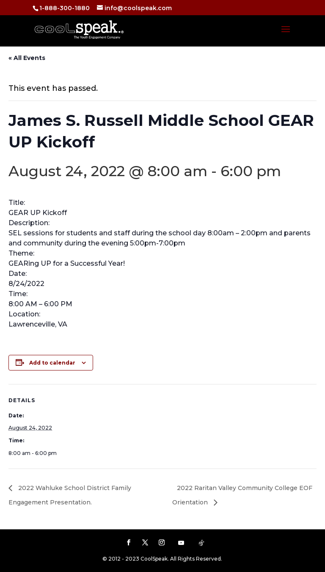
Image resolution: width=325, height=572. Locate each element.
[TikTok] (201, 543)
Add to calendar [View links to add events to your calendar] (52, 363)
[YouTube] (181, 543)
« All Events (26, 58)
